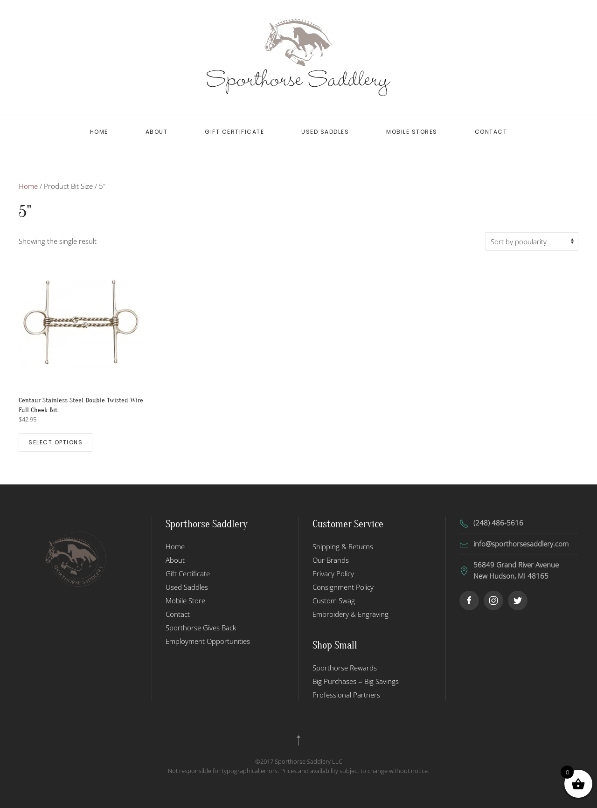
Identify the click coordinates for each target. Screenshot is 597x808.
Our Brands (330, 560)
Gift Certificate (234, 132)
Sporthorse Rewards (344, 667)
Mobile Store (185, 600)
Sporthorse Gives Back (201, 627)
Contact (491, 132)
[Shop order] (532, 241)
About (157, 132)
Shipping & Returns (342, 546)
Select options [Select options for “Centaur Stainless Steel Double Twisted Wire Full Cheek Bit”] (55, 442)
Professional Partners (346, 694)
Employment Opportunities (208, 641)
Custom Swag (333, 600)
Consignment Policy (343, 587)
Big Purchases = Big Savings (355, 681)
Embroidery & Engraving (350, 614)
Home (99, 132)
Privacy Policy (333, 573)
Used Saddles (325, 132)
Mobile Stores (411, 132)
